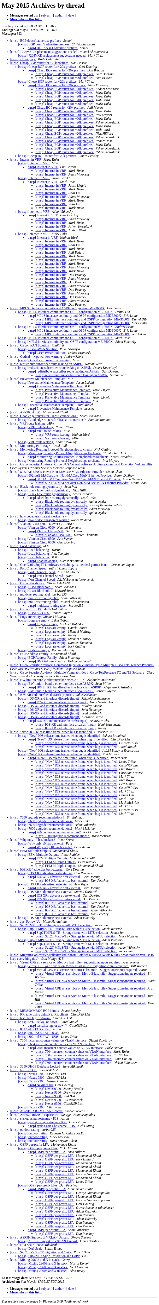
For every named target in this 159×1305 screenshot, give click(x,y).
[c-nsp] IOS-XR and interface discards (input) (41, 694)
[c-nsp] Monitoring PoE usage (30, 445)
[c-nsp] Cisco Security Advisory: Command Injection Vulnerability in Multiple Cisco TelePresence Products (82, 665)
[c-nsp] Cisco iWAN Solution (30, 345)
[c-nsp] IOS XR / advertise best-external (37, 869)
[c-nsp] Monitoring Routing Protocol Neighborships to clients (51, 449)
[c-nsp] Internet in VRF (26, 159)
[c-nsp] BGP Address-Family (29, 654)
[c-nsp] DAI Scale (22, 1245)
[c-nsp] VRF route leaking (28, 423)
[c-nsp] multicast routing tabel (30, 594)
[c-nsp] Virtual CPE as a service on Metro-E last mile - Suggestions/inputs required (65, 962)
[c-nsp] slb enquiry (23, 59)
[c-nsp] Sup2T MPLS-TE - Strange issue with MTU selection (51, 925)
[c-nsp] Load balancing (25, 546)
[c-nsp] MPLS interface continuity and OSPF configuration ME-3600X (57, 308)
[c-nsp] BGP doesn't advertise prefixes (36, 40)
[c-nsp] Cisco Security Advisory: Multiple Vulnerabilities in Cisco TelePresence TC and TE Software (77, 672)
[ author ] (59, 15)
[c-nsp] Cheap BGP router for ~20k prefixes (39, 63)
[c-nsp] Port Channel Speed (28, 568)
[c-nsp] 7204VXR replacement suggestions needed (44, 51)
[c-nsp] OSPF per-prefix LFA (29, 1144)
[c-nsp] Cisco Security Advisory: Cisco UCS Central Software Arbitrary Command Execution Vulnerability (81, 464)
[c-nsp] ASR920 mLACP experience (34, 1114)
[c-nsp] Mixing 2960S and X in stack (35, 1259)
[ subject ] (45, 15)
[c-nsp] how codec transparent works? (35, 516)
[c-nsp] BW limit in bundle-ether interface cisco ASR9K (48, 680)
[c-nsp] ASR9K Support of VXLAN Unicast (40, 1237)
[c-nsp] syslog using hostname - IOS (34, 1118)
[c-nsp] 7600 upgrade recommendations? (37, 817)
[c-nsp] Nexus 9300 (23, 1070)
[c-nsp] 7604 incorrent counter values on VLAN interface (48, 1040)
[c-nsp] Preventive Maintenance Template (38, 379)
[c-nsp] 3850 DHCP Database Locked (35, 1066)
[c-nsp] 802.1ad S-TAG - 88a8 (30, 1029)
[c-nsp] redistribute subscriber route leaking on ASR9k (46, 364)
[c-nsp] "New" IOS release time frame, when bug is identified (51, 732)
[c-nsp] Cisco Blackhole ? (27, 583)
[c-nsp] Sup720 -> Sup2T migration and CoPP (41, 1252)
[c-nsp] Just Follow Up (25, 921)
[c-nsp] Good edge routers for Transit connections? (44, 416)
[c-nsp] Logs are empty (26, 616)
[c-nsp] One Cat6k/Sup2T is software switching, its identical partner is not (59, 564)
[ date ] (71, 15)
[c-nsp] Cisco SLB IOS (26, 609)
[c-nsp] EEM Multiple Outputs (31, 851)
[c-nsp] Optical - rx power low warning (36, 356)
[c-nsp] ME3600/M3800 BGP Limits (35, 1010)
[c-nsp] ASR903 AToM (25, 412)
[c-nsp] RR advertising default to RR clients (39, 1014)
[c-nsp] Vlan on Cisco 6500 (28, 524)
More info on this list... (26, 19)
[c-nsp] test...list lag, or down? (30, 1018)
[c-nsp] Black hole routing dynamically (36, 486)
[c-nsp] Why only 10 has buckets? (33, 839)
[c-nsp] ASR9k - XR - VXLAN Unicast (36, 1111)
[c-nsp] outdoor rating (25, 1129)
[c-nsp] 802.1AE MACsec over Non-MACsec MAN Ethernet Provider (57, 471)
